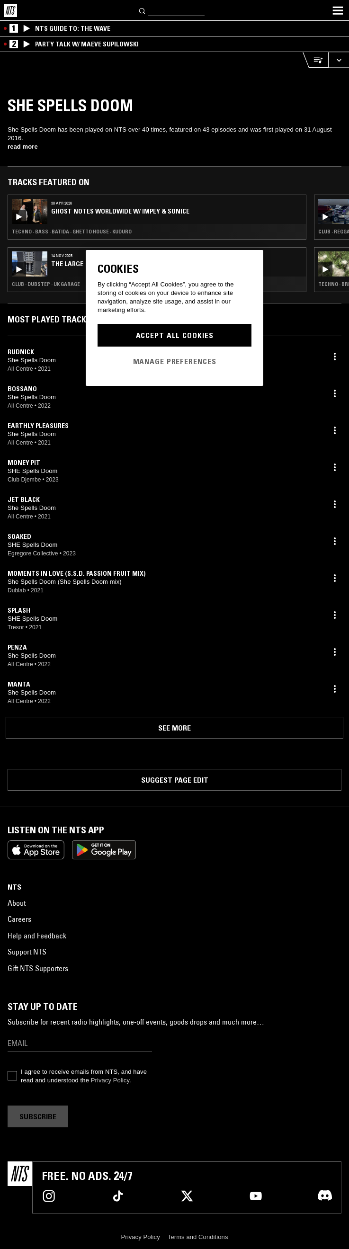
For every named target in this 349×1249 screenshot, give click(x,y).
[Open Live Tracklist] (315, 60)
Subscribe (37, 1116)
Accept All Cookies (175, 335)
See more (174, 727)
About (17, 903)
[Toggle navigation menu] (337, 10)
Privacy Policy (110, 1080)
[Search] (142, 10)
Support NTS (27, 951)
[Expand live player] (338, 60)
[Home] (10, 10)
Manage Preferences (174, 361)
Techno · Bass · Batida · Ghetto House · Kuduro (72, 231)
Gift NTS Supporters (38, 968)
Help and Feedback (37, 935)
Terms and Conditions (198, 1236)
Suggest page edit (174, 780)
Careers (19, 919)
